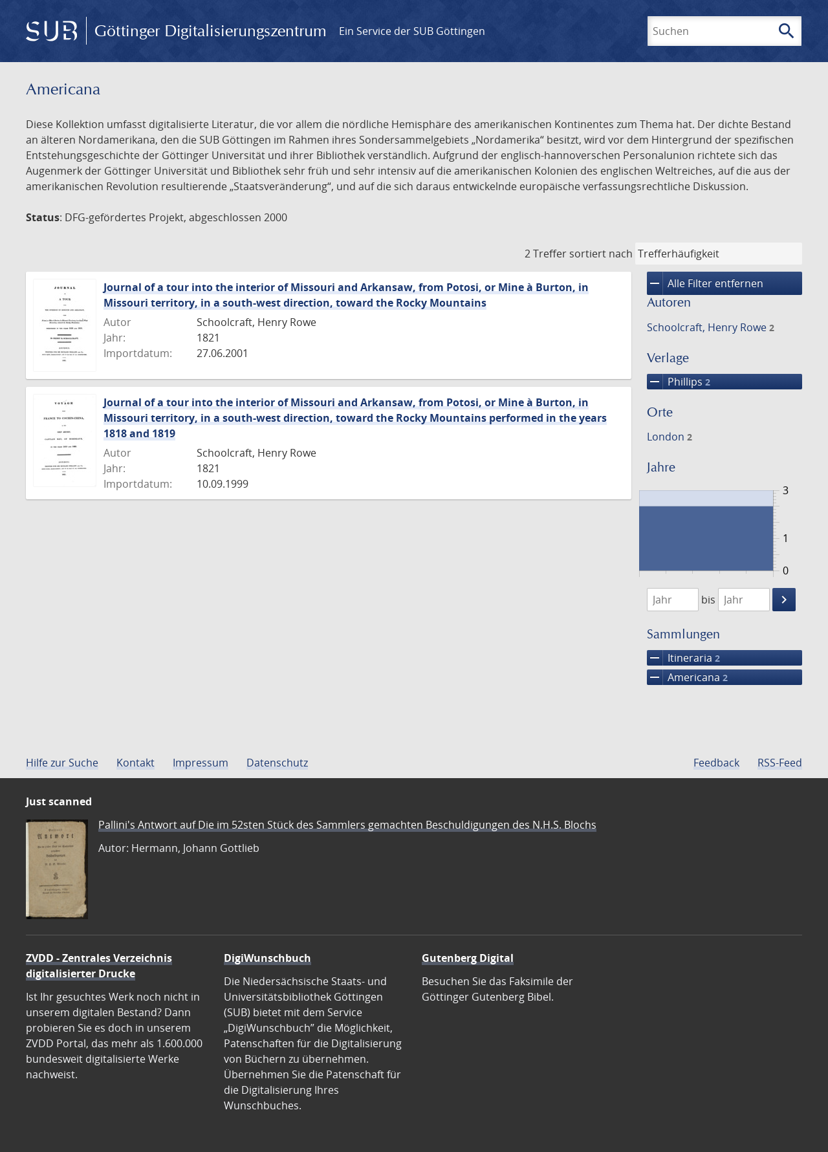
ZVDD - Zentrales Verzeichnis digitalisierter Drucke (99, 966)
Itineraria (683, 658)
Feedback (716, 762)
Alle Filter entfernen (705, 283)
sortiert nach (601, 253)
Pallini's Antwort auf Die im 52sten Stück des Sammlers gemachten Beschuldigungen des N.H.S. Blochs (347, 825)
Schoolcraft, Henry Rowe (710, 327)
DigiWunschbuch (267, 958)
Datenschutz (277, 762)
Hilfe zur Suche (62, 762)
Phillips (678, 381)
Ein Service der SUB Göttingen (412, 31)
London (669, 436)
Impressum (200, 762)
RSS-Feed (779, 762)
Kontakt (135, 762)
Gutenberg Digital (468, 958)
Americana (687, 677)
